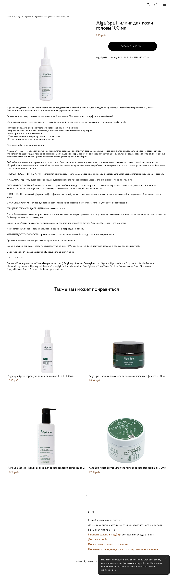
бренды (17, 16)
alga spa (27, 16)
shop (9, 16)
